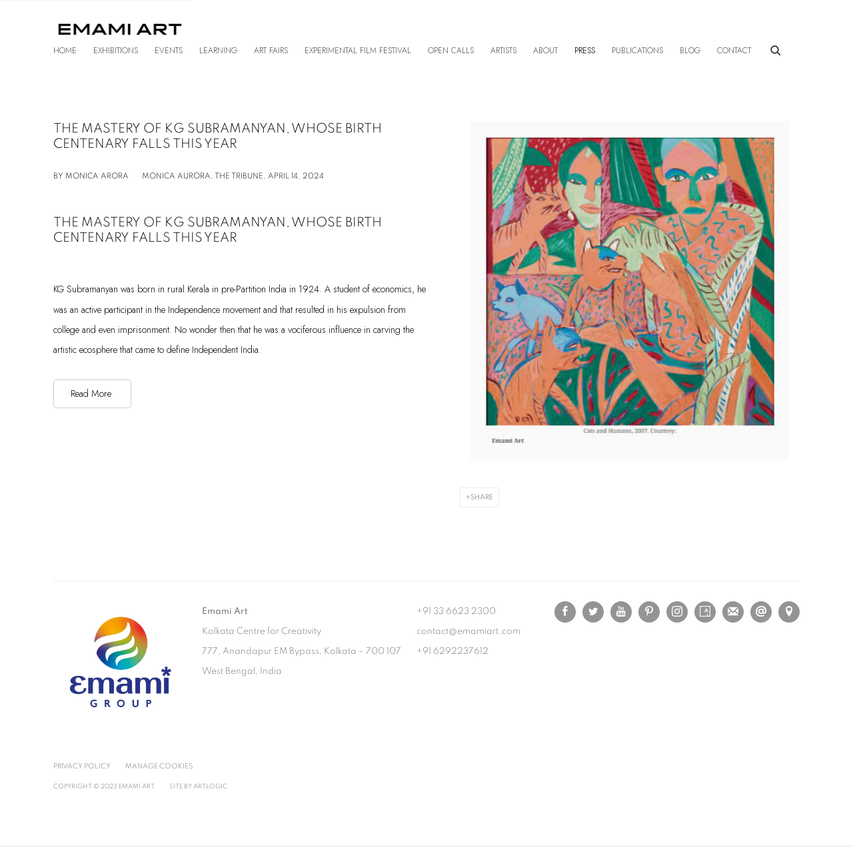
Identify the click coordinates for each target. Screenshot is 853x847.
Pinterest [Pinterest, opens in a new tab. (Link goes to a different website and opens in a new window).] (649, 612)
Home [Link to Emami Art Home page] (65, 51)
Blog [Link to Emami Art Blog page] (690, 51)
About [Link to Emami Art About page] (545, 51)
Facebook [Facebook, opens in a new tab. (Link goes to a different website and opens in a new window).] (565, 612)
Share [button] (481, 497)
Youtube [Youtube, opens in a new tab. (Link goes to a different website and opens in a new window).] (621, 612)
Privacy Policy (82, 766)
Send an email (761, 612)
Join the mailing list (733, 612)
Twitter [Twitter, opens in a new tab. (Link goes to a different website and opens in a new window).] (593, 612)
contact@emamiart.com (468, 631)
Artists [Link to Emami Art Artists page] (503, 51)
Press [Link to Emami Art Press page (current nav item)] (584, 51)
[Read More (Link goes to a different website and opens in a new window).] (92, 394)
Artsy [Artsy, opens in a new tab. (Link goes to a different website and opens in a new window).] (705, 612)
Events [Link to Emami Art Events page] (169, 51)
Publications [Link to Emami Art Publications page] (637, 51)
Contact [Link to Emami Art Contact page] (734, 51)
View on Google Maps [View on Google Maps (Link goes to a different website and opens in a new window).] (789, 612)
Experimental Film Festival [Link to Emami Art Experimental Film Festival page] (358, 51)
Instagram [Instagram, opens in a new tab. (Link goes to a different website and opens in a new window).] (677, 612)
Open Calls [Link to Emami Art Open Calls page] (451, 51)
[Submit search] (776, 48)
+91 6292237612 (452, 651)
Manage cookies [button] (159, 766)
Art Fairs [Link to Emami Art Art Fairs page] (271, 51)
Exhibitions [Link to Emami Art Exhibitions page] (115, 51)
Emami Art (120, 29)
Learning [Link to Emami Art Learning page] (218, 51)
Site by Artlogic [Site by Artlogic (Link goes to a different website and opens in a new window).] (198, 786)
